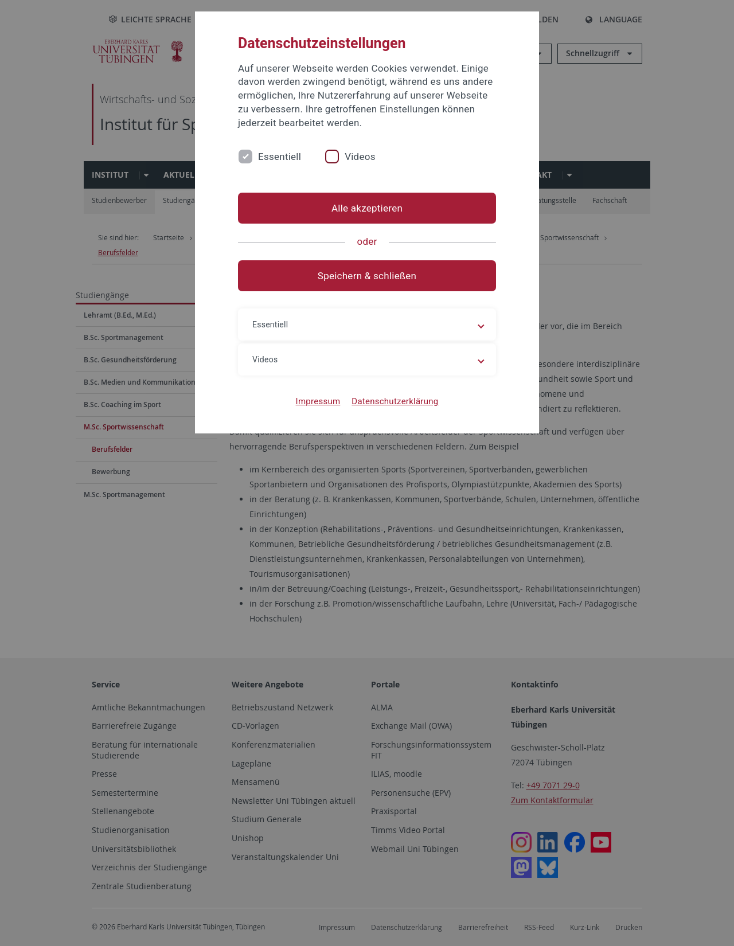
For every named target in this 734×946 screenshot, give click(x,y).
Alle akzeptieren (367, 208)
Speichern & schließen (367, 276)
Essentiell (279, 156)
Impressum (318, 401)
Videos (360, 156)
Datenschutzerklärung (395, 401)
